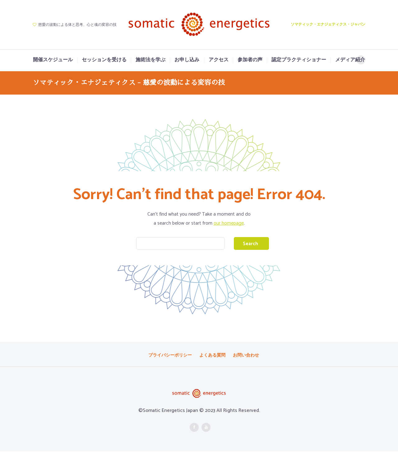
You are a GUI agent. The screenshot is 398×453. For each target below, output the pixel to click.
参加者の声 (250, 60)
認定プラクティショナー (298, 60)
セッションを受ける (104, 60)
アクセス (219, 60)
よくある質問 (212, 356)
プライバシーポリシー (170, 356)
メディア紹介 (350, 60)
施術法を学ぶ (150, 60)
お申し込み (186, 60)
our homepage (229, 223)
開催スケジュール (53, 60)
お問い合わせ (246, 356)
